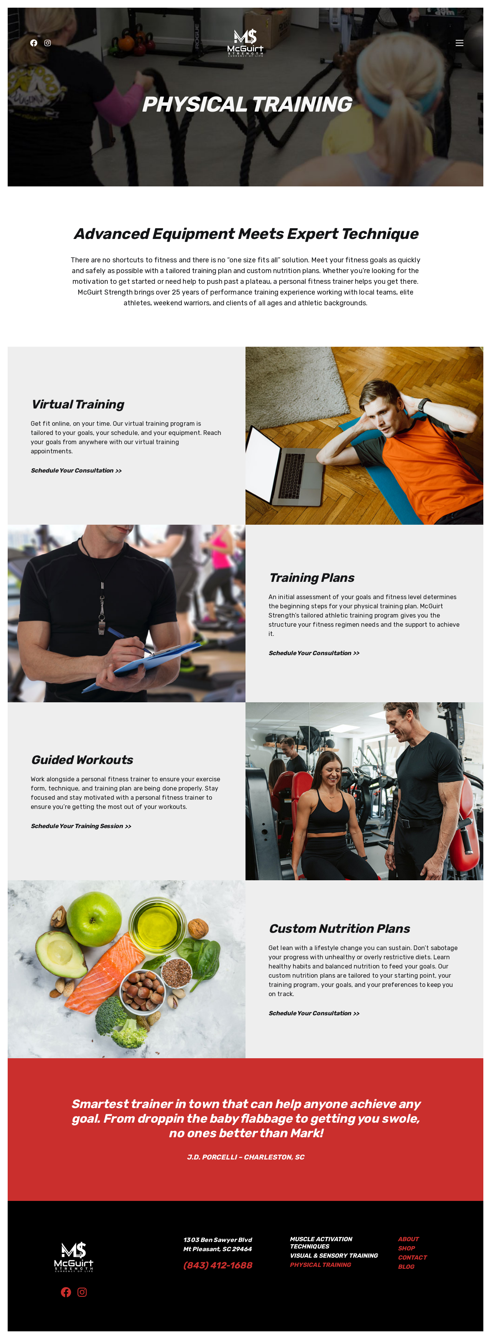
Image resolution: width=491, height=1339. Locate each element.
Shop (406, 1248)
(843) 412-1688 (218, 1265)
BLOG (406, 1266)
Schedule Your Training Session (78, 826)
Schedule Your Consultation (73, 470)
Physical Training (321, 1264)
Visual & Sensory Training (335, 1255)
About (408, 1239)
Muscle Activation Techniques (322, 1242)
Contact (412, 1257)
